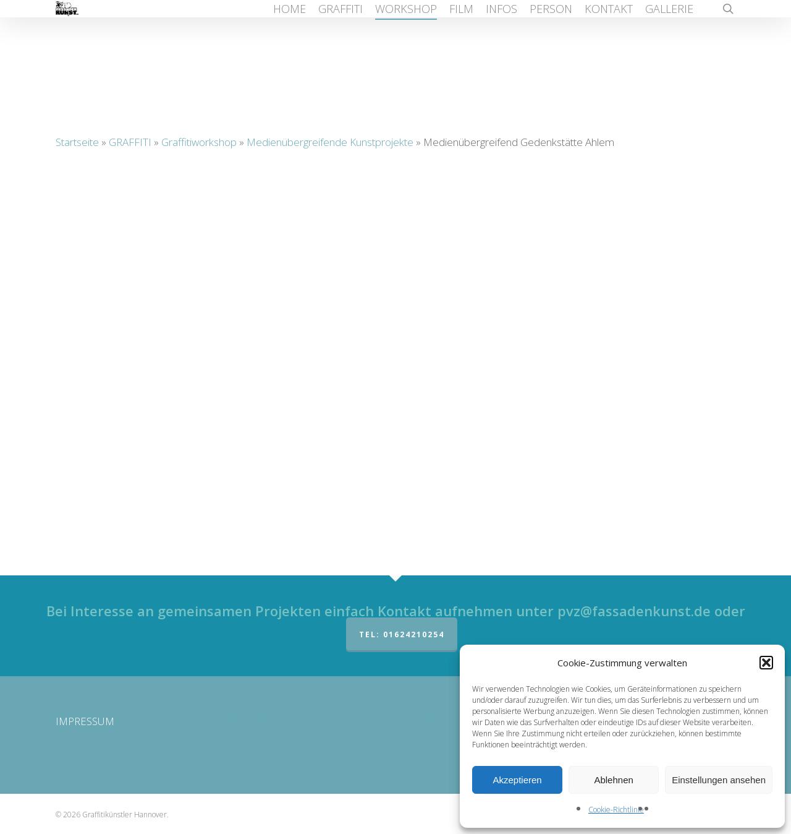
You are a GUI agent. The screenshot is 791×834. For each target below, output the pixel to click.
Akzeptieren (517, 780)
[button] (766, 662)
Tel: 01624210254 (401, 634)
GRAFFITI (130, 142)
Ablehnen (613, 780)
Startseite (77, 142)
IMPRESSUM (85, 721)
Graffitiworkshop (199, 142)
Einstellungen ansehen (719, 780)
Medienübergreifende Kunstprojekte (330, 142)
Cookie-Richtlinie (616, 809)
